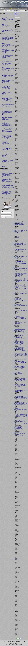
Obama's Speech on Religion (7, 114)
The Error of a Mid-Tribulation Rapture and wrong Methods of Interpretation (8, 189)
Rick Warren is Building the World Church (7, 118)
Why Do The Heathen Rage (7, 125)
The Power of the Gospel (6, 191)
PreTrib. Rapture (5, 169)
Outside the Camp (18, 337)
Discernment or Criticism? (7, 79)
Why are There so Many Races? (8, 83)
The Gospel (4, 151)
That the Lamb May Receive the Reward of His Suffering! (7, 38)
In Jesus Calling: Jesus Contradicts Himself (19, 395)
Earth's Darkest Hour (6, 25)
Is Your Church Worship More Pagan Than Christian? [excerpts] (7, 56)
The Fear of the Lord (6, 162)
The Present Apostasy (19, 341)
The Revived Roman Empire (7, 29)
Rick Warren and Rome (6, 82)
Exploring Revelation (19, 222)
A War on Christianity (6, 92)
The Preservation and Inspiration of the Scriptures (7, 160)
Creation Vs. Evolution (6, 88)
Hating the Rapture (5, 182)
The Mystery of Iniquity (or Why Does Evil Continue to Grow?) (7, 129)
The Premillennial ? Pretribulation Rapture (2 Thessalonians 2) (6, 138)
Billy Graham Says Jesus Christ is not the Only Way (21, 274)
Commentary (17, 17)
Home (2, 8)
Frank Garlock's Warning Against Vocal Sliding (6, 64)
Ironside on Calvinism (6, 100)
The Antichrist (4, 26)
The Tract (17, 432)
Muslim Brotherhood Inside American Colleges (20, 391)
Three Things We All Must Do (21, 230)
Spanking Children (5, 119)
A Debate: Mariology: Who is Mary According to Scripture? (21, 277)
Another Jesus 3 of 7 (19, 297)
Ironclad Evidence (5, 87)
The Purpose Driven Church (7, 101)
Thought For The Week (19, 224)
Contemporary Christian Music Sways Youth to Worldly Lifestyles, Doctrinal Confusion (21, 364)
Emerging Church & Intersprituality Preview (19, 252)
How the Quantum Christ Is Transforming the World (20, 401)
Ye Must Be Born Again (19, 435)
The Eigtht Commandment (20, 389)
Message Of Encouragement (20, 233)
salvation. (17, 237)
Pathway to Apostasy (6, 86)
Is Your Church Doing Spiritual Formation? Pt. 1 (8, 48)
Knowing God (4, 166)
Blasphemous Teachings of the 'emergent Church (21, 257)
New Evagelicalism (19, 346)
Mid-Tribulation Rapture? (7, 97)
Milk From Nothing (19, 243)
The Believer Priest (5, 154)
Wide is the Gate (18, 275)
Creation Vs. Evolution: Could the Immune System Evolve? (21, 404)
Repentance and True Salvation (21, 244)
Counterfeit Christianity (6, 15)
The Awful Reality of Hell (20, 279)
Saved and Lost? (5, 149)
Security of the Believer (6, 150)
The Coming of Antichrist (7, 111)
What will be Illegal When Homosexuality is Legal (20, 368)
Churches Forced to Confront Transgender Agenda (7, 99)
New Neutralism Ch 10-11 (20, 348)
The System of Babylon (6, 94)
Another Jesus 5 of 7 (19, 299)
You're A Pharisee (5, 143)
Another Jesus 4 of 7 (19, 298)
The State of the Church (19, 335)
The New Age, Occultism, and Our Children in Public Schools (8, 90)
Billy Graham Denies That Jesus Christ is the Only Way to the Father (21, 249)
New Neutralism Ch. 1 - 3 (20, 347)
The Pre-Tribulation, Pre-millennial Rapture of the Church (6, 179)
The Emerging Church (19, 331)
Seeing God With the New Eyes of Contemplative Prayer (8, 46)
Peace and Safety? (18, 330)
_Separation (4, 155)
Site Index (7, 8)
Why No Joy (17, 232)
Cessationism (17, 405)
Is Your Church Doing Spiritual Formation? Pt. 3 (8, 53)
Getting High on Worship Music (8, 80)
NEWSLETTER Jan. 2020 (7, 147)
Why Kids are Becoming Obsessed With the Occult (20, 284)
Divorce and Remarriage (6, 135)
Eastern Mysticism (18, 428)
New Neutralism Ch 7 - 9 (20, 352)
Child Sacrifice (18, 336)
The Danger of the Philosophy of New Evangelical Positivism (21, 354)
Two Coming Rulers (19, 231)
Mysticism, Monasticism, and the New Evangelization (7, 35)
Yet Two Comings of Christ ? (7, 181)
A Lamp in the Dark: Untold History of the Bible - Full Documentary (20, 320)
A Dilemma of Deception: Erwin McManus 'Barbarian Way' (20, 359)
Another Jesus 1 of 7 (19, 295)
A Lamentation (4, 120)
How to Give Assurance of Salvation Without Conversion (21, 344)
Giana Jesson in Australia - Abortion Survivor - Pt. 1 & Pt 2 (21, 246)
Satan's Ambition (5, 14)
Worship (3, 122)
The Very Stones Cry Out (6, 44)
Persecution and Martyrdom (7, 126)
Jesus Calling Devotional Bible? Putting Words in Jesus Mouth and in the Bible (21, 398)
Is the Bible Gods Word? (6, 95)
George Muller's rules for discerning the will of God (20, 430)
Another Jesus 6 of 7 (19, 303)
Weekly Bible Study (19, 221)
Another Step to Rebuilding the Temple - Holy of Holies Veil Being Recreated (21, 425)
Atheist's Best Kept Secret (20, 282)
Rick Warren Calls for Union (7, 75)
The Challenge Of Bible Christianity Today (6, 18)
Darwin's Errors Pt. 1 (6, 81)
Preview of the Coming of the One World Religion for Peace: (21, 415)
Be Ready (4, 116)
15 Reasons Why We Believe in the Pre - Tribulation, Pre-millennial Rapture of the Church (8, 175)
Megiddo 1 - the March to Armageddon (20, 259)
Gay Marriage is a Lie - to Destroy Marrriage (20, 301)
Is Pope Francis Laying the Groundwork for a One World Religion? (21, 382)
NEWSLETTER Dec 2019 (7, 145)
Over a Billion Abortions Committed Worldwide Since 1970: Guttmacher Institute (20, 377)
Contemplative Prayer (6, 103)
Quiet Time (4, 93)
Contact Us (3, 10)
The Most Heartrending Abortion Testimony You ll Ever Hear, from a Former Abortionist (21, 314)
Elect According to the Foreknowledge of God (6, 157)
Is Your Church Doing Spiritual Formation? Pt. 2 (8, 51)
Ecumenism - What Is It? (6, 136)
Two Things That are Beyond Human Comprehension (7, 164)
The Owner (4, 27)
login (2, 211)
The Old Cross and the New (20, 379)
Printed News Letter (22, 8)
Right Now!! (4, 141)
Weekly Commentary (19, 223)
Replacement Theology (6, 161)
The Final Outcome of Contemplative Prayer (6, 59)
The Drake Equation (6, 85)
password (3, 213)
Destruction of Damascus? (20, 329)
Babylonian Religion (6, 106)
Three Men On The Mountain (7, 19)
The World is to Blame (19, 342)
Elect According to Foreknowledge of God (6, 124)
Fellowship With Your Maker (7, 148)
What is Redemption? (6, 107)
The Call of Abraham (19, 436)
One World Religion (19, 240)
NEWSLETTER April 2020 (7, 153)
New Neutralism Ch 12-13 (20, 349)
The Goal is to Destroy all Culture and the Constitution (20, 385)
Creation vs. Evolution (19, 317)
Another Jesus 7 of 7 (19, 304)
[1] (16, 559)
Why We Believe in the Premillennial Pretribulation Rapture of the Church (7, 193)
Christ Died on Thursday (20, 369)
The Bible (9, 10)
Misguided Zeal (5, 142)
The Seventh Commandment (20, 366)
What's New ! (14, 8)
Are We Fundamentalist (19, 361)
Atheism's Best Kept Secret (20, 242)
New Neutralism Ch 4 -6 (20, 350)
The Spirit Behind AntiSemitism (5, 40)
